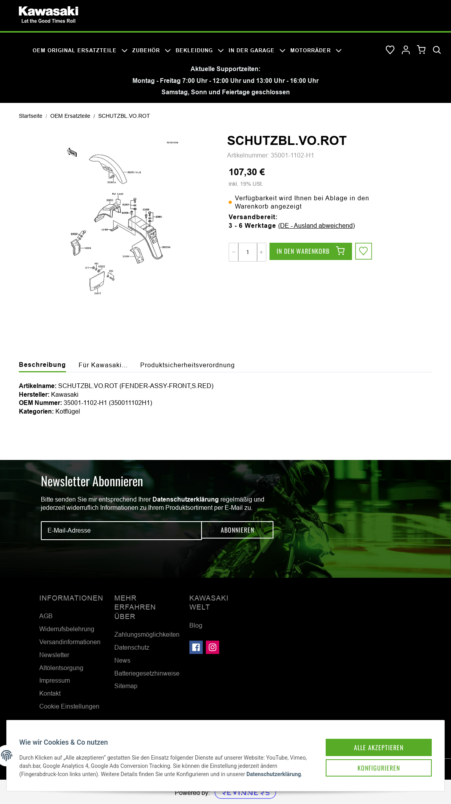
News (122, 660)
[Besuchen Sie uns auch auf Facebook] (196, 647)
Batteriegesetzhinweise (147, 673)
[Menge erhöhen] (261, 252)
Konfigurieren (367, 753)
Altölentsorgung (61, 667)
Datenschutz (131, 647)
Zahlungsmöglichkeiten (147, 634)
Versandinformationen (70, 641)
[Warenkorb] (421, 50)
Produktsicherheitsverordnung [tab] (187, 364)
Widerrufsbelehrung (66, 628)
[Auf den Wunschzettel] (364, 252)
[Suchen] (437, 50)
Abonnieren (237, 530)
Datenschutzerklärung (185, 499)
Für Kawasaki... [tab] (103, 364)
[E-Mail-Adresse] (121, 530)
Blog (195, 625)
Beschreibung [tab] (42, 364)
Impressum (54, 680)
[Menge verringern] (233, 252)
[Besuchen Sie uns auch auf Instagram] (212, 647)
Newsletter (54, 654)
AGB (46, 615)
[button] (406, 50)
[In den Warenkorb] (311, 252)
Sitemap (126, 685)
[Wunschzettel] (390, 50)
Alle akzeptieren (367, 731)
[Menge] (247, 252)
